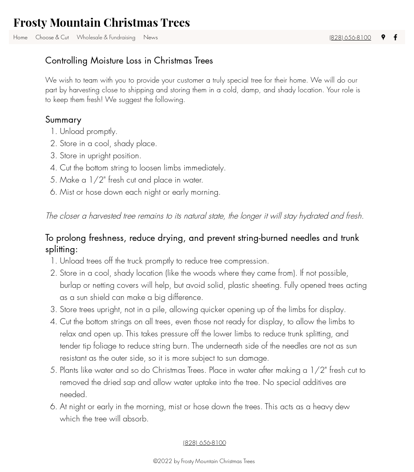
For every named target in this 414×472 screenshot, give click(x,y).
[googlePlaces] (383, 37)
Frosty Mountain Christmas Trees (101, 22)
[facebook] (395, 37)
